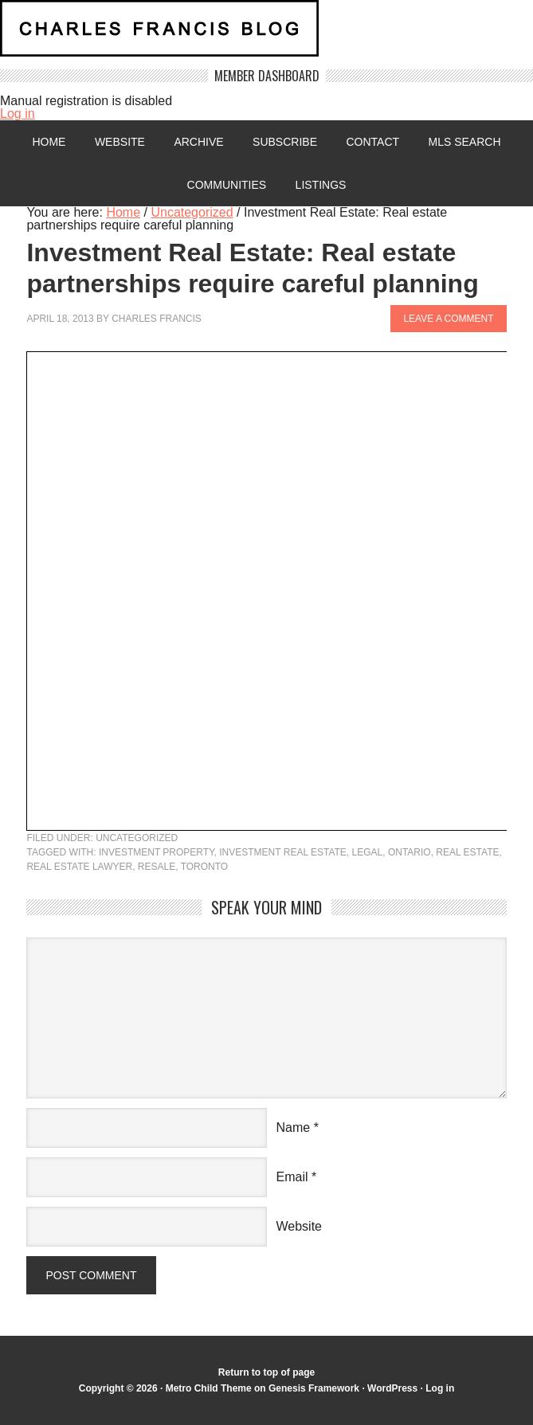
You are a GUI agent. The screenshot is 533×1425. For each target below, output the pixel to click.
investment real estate (283, 852)
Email (292, 1177)
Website (120, 141)
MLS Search (465, 141)
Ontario (409, 852)
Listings (321, 184)
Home (48, 141)
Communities (227, 184)
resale (156, 866)
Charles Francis (157, 318)
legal (367, 852)
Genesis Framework (313, 1388)
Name (293, 1127)
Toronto (205, 866)
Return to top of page (266, 1372)
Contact (372, 141)
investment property (156, 852)
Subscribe (285, 141)
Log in (17, 113)
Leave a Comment (448, 318)
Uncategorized (137, 838)
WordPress (392, 1388)
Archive (198, 141)
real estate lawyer (79, 866)
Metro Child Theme (209, 1388)
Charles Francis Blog (266, 34)
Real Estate (467, 852)
